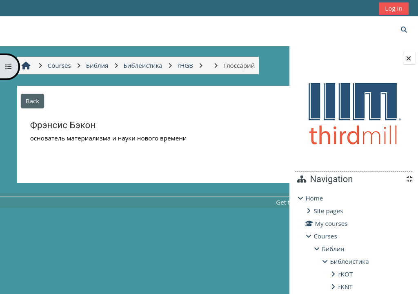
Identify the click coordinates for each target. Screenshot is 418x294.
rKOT (345, 274)
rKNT (345, 287)
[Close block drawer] (409, 58)
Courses (325, 236)
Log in (393, 8)
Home (314, 198)
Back (31, 101)
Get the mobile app (224, 202)
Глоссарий (242, 167)
